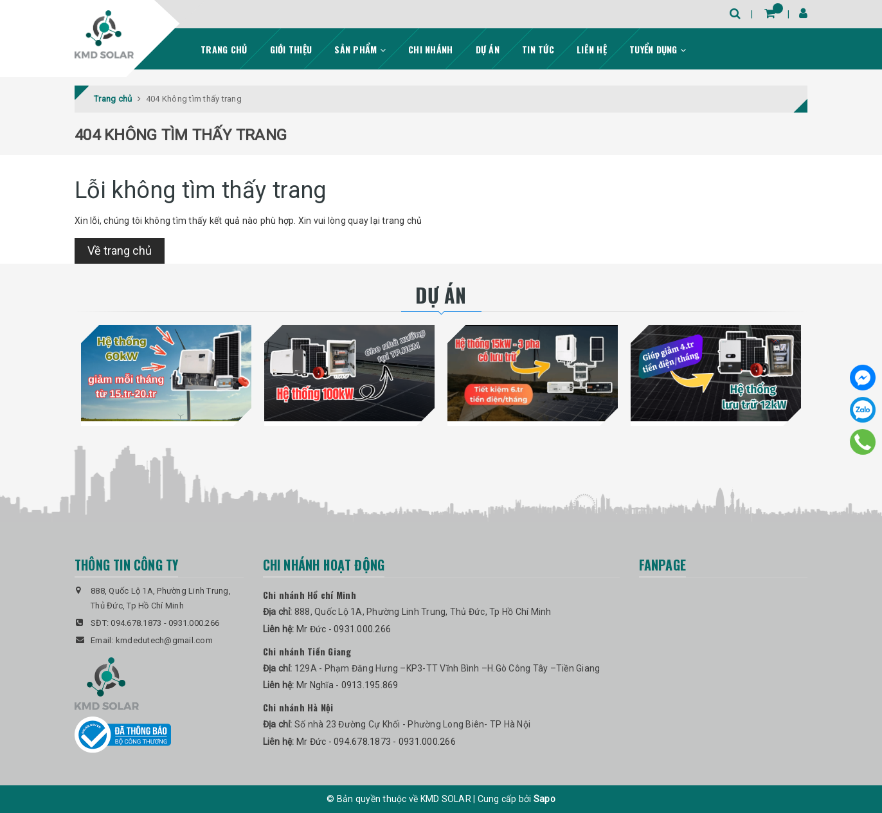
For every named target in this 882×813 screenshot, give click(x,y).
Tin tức (538, 49)
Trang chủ (224, 49)
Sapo (544, 799)
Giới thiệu (291, 49)
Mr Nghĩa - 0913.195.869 (347, 685)
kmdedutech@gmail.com (164, 640)
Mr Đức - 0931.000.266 (343, 629)
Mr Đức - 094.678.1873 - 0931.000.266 (376, 741)
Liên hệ (592, 49)
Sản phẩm (360, 49)
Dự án (488, 49)
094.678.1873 (136, 623)
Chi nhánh (430, 49)
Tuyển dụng (657, 49)
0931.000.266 (193, 623)
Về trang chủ (119, 250)
